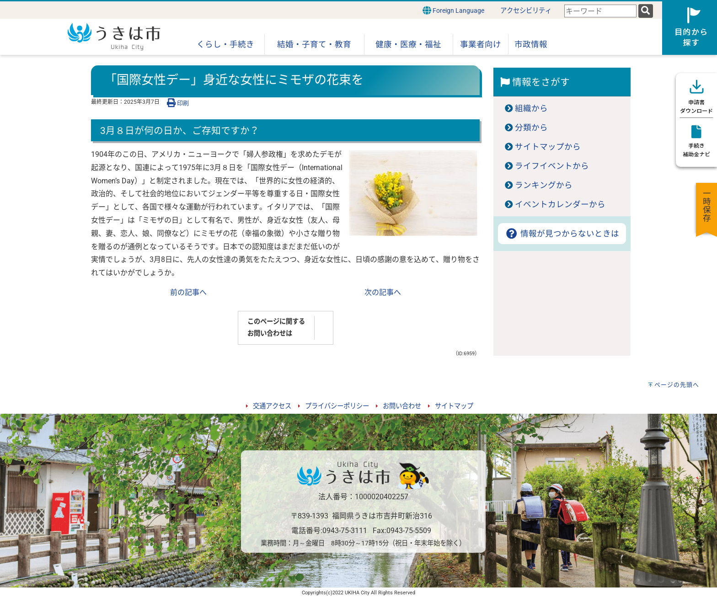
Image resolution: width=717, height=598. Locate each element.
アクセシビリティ (525, 11)
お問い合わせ (402, 406)
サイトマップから (548, 146)
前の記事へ (188, 292)
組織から (531, 108)
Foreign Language (453, 10)
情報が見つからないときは (562, 233)
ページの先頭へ (676, 384)
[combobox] (600, 11)
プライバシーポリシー (337, 406)
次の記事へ (382, 292)
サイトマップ (454, 406)
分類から (531, 127)
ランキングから (544, 185)
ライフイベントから (552, 166)
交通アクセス (272, 406)
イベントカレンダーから (560, 204)
